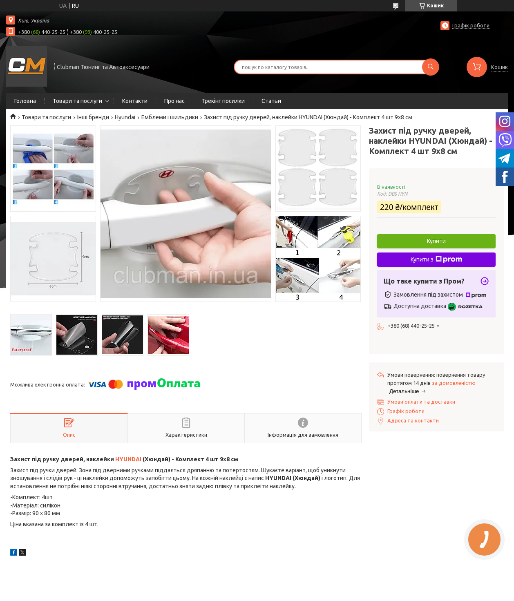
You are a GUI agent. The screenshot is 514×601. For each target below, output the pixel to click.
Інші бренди (93, 117)
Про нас (174, 101)
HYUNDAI (128, 459)
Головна (25, 101)
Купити (436, 241)
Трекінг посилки (223, 101)
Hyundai (125, 117)
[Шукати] (430, 67)
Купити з (436, 259)
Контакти (134, 101)
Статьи (271, 101)
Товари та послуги (77, 101)
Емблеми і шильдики (169, 117)
